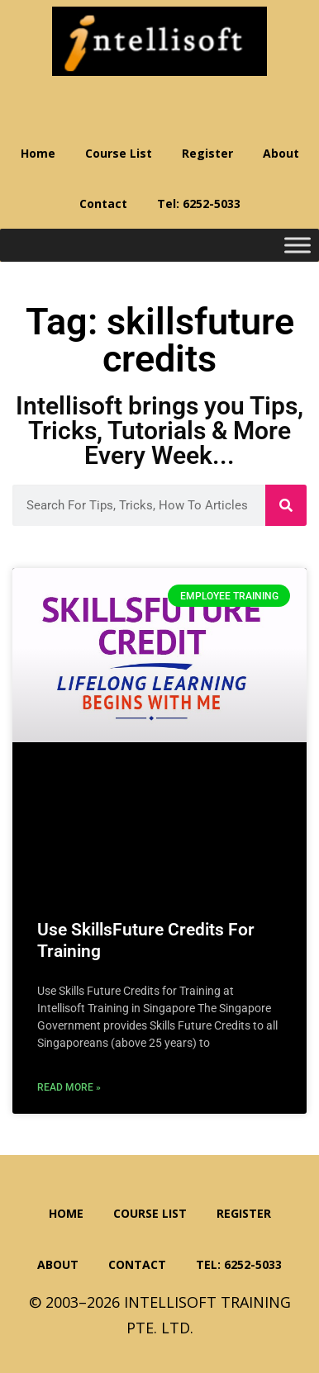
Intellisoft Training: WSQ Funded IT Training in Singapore (159, 41)
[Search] (286, 505)
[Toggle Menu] (297, 245)
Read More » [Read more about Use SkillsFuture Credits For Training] (69, 1087)
